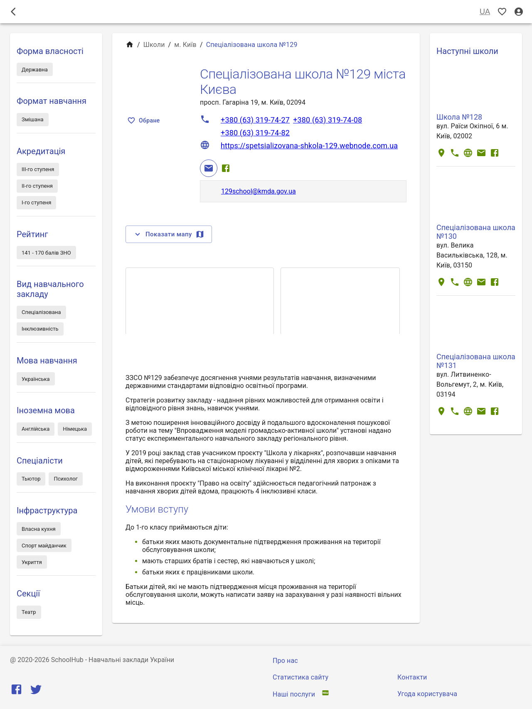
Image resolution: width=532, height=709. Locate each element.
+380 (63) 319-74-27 (255, 119)
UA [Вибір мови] (485, 11)
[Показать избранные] (502, 11)
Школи (154, 45)
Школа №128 (459, 117)
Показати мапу (169, 234)
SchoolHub (67, 660)
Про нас (285, 661)
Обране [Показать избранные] (144, 120)
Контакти (412, 677)
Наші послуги (294, 694)
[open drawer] (13, 11)
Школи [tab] (266, 11)
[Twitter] (36, 691)
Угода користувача (427, 694)
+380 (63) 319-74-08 (327, 119)
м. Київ (185, 45)
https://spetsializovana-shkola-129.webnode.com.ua (309, 145)
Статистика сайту (300, 677)
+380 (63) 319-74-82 (255, 132)
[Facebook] (225, 168)
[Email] (208, 168)
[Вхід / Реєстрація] (518, 11)
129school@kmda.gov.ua (258, 191)
